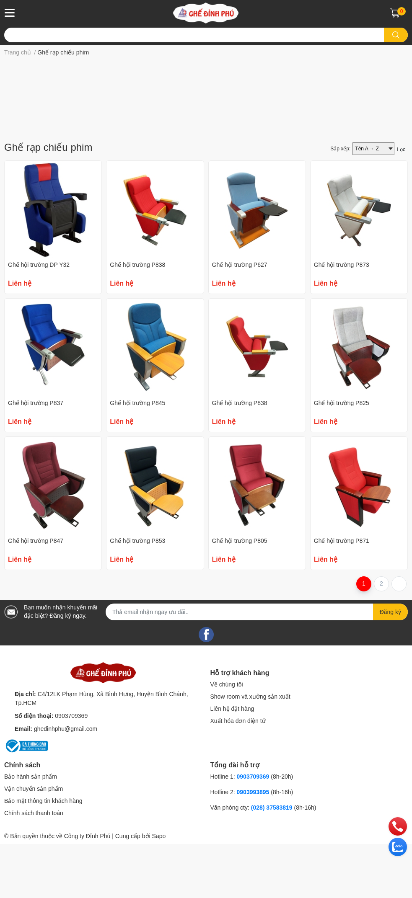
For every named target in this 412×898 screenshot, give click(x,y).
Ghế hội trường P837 (35, 459)
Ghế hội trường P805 (239, 597)
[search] (396, 35)
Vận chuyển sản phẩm (33, 844)
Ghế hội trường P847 (35, 597)
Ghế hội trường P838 (137, 320)
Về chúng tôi (226, 740)
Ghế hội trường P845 (137, 459)
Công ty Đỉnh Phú (87, 892)
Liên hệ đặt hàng (232, 764)
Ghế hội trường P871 (341, 597)
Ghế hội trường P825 (341, 459)
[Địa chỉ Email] (257, 668)
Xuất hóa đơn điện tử (238, 777)
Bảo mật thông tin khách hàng (43, 857)
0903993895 (253, 848)
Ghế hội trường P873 (341, 320)
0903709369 (71, 772)
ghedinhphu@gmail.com (65, 785)
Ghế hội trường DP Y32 (39, 320)
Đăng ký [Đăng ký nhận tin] (390, 668)
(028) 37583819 (272, 863)
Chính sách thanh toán (33, 869)
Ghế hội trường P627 (239, 320)
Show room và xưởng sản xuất (250, 752)
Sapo (159, 892)
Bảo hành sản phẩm (30, 832)
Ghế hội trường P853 (137, 597)
